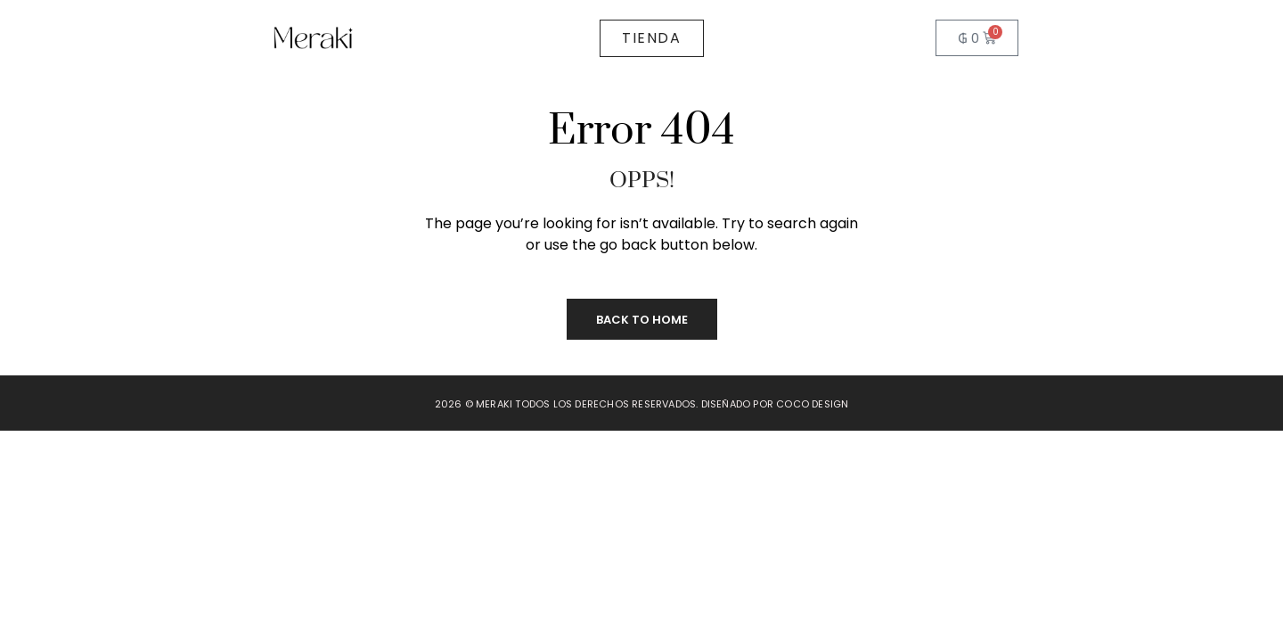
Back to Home (642, 319)
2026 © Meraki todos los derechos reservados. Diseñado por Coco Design (642, 404)
